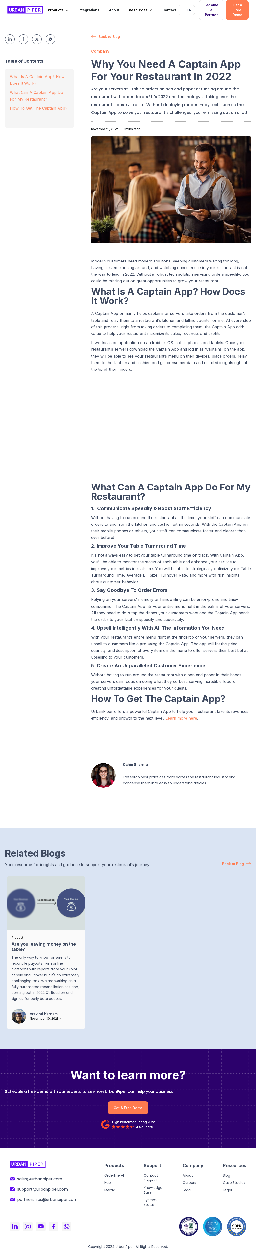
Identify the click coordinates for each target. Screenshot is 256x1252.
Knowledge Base (153, 1190)
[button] (58, 10)
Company (100, 51)
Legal (187, 1190)
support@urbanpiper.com (42, 1189)
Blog (226, 1175)
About (114, 10)
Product (17, 937)
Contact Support (151, 1178)
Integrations (88, 10)
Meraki (109, 1190)
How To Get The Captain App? (38, 108)
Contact (169, 10)
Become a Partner (211, 10)
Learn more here (181, 718)
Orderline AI (114, 1175)
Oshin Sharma (135, 765)
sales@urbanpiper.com (39, 1179)
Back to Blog (109, 37)
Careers (189, 1182)
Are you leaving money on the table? (44, 947)
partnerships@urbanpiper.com (47, 1199)
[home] (25, 10)
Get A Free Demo (237, 10)
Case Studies (234, 1182)
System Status (150, 1202)
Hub (107, 1182)
